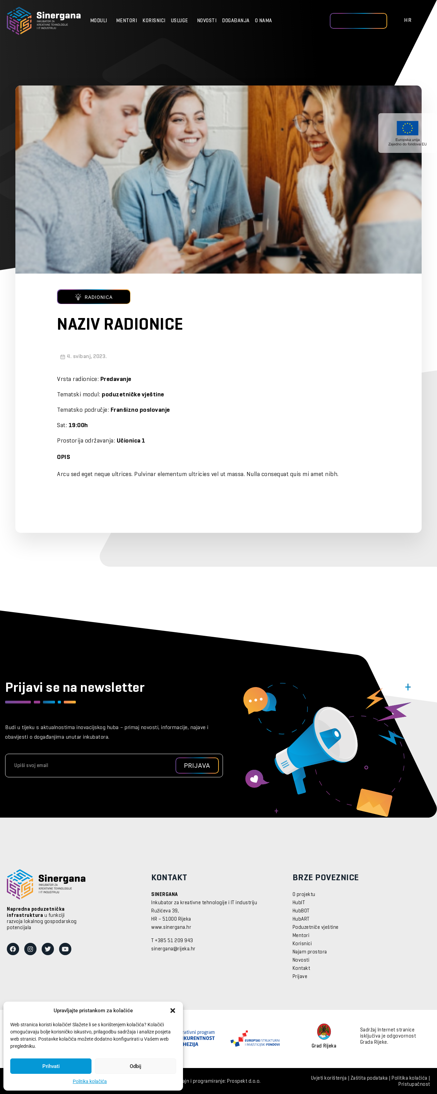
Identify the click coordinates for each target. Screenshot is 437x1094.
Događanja (236, 20)
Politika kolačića (90, 1081)
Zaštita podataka (369, 1078)
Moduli (100, 20)
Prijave (300, 976)
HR (408, 20)
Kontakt (301, 968)
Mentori (126, 20)
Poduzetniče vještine (316, 927)
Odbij (135, 1066)
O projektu (304, 894)
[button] (172, 1010)
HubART (301, 919)
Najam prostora (310, 952)
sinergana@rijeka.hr (173, 949)
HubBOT (301, 911)
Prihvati (51, 1066)
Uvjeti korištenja (329, 1078)
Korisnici (154, 20)
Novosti (207, 20)
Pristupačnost (414, 1084)
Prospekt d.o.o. (244, 1081)
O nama (265, 20)
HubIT (299, 902)
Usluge (181, 20)
